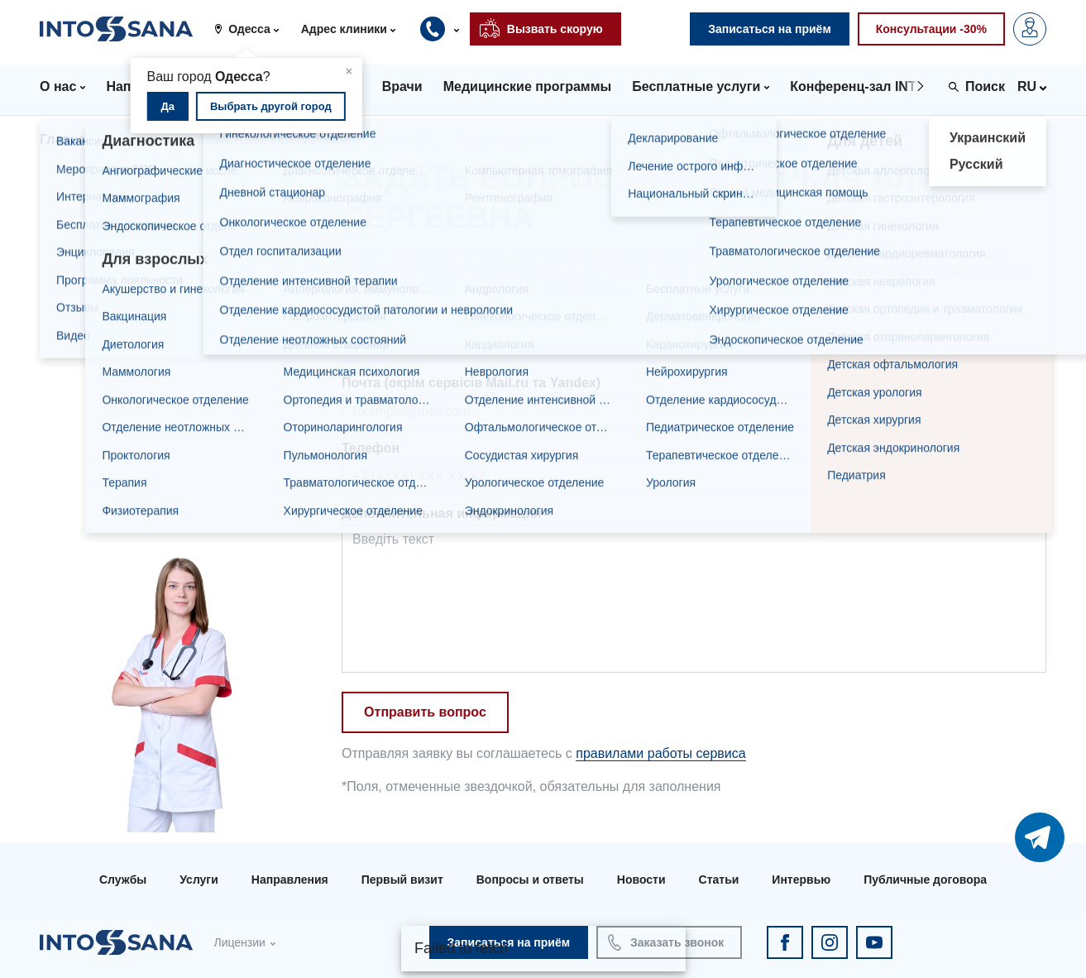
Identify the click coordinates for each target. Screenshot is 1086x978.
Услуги (198, 879)
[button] (252, 29)
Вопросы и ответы (530, 879)
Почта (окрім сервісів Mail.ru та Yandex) (471, 383)
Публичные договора (925, 879)
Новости (641, 879)
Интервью (801, 879)
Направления (289, 879)
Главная (66, 139)
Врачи (138, 139)
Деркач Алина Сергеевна (265, 139)
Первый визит (402, 879)
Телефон (370, 448)
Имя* (358, 317)
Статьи (719, 879)
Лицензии (239, 942)
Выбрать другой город (271, 106)
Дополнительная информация (441, 513)
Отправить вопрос (425, 712)
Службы (122, 879)
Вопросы (402, 139)
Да (168, 106)
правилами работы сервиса (660, 753)
